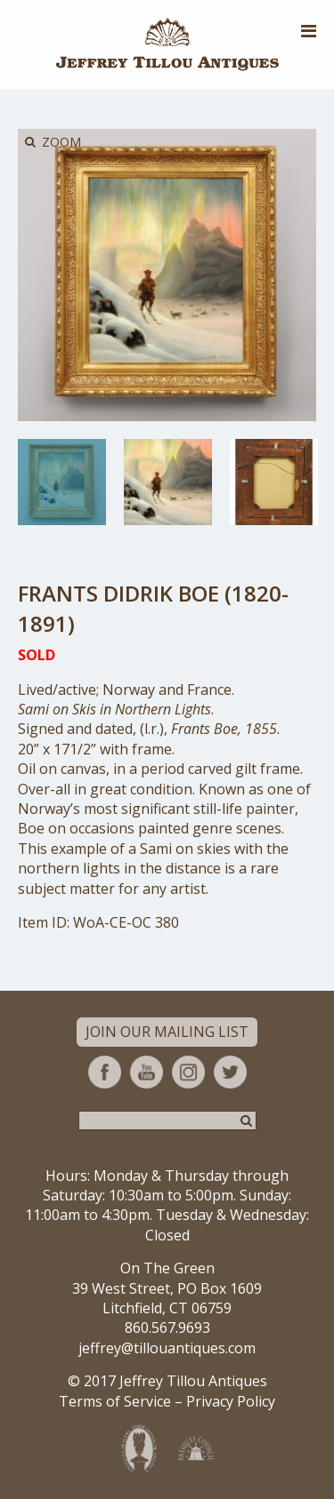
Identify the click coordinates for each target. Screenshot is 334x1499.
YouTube (146, 1072)
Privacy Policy (230, 1401)
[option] (62, 482)
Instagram (188, 1072)
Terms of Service (115, 1401)
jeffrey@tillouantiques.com (167, 1348)
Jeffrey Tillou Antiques (167, 44)
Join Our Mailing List (167, 1031)
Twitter (230, 1072)
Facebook (104, 1072)
